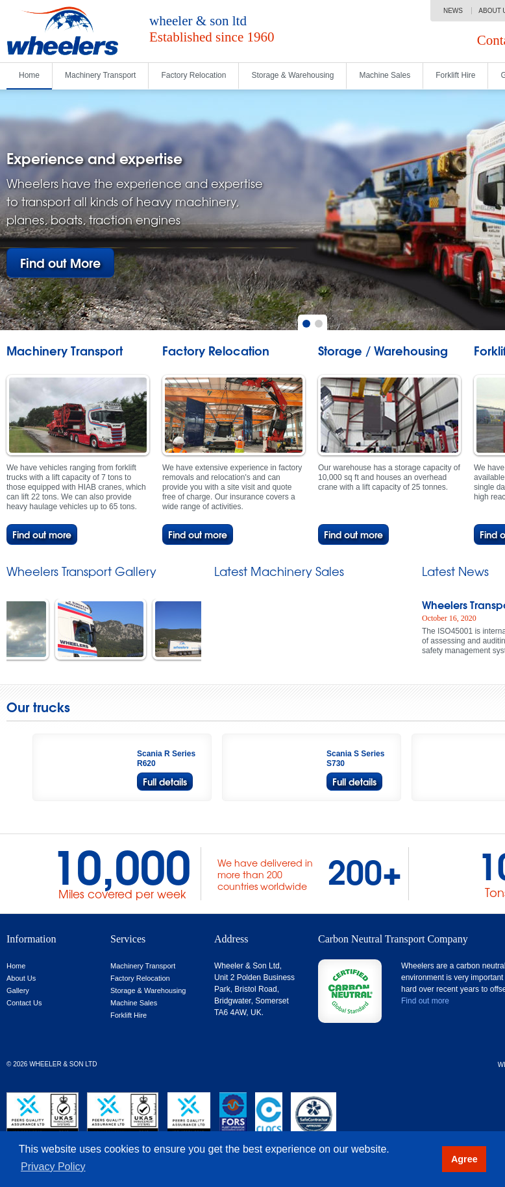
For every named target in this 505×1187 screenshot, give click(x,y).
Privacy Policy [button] (53, 1166)
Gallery (17, 990)
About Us (21, 978)
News (453, 10)
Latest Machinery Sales (279, 571)
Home (29, 75)
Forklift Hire (455, 75)
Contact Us (24, 1003)
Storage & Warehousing (292, 75)
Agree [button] (464, 1159)
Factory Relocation (193, 75)
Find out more (41, 534)
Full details (165, 781)
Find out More (60, 262)
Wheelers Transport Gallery (81, 571)
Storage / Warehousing (383, 351)
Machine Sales (384, 75)
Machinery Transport (100, 75)
